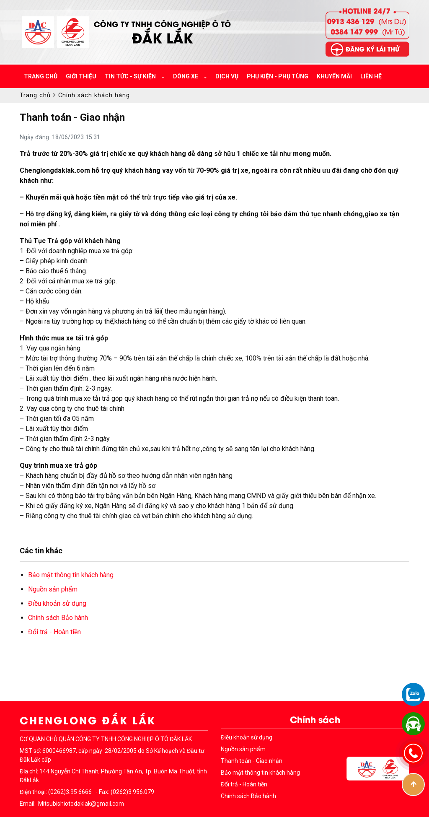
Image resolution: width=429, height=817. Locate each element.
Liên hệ (371, 76)
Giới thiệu (81, 76)
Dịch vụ (226, 76)
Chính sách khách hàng (94, 95)
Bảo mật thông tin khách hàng (71, 575)
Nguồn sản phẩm (53, 589)
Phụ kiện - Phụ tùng (277, 76)
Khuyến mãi (334, 76)
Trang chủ (40, 76)
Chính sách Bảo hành (58, 618)
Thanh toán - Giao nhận (251, 760)
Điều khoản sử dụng (57, 603)
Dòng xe (186, 76)
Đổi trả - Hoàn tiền (54, 632)
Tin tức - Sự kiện (131, 76)
